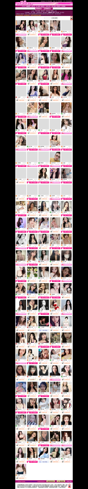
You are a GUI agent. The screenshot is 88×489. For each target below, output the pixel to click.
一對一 (36, 376)
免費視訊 (24, 31)
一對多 (47, 327)
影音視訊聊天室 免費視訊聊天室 (31, 481)
